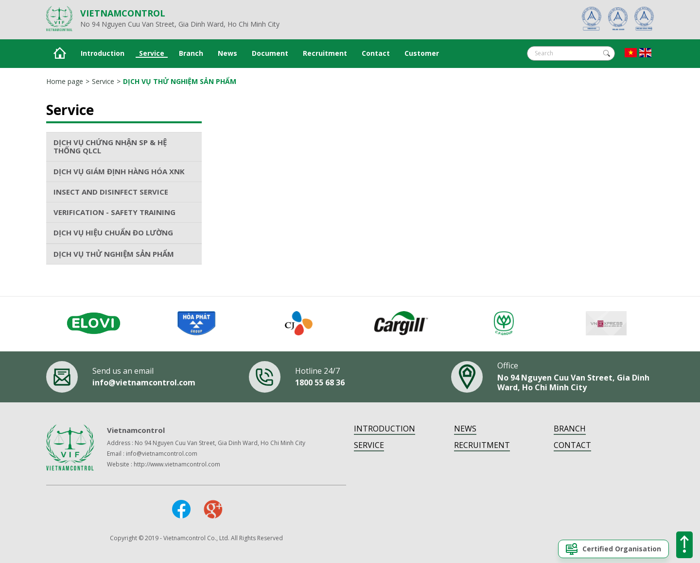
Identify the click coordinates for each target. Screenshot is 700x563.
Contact (376, 53)
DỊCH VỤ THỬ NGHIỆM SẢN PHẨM (179, 81)
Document (270, 53)
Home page (64, 81)
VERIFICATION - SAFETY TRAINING (114, 212)
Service (151, 53)
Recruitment (325, 53)
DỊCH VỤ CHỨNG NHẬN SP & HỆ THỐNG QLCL (110, 146)
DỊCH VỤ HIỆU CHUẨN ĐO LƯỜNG (113, 232)
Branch (191, 53)
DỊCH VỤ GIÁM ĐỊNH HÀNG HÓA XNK (119, 171)
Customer (421, 53)
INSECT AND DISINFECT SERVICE (110, 192)
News (227, 53)
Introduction (102, 53)
